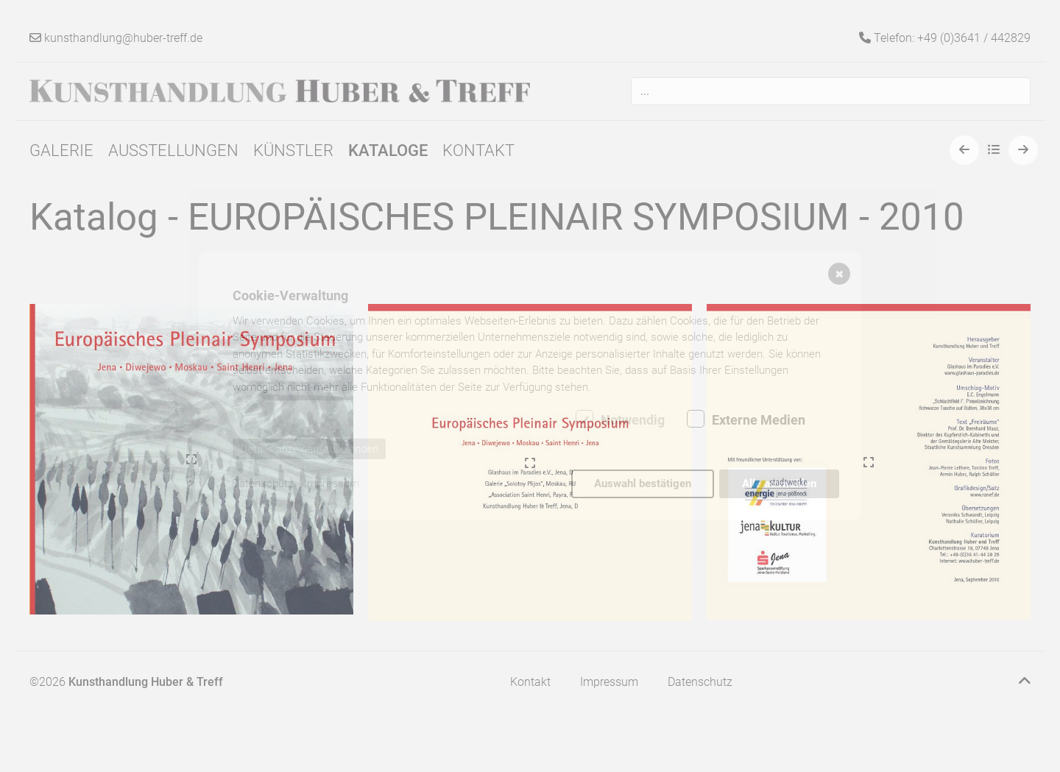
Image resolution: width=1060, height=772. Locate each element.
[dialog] (530, 386)
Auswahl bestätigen (642, 483)
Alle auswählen (779, 483)
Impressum (331, 483)
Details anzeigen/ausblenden (309, 449)
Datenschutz (262, 483)
